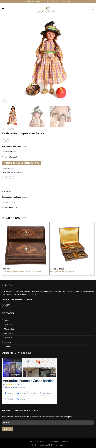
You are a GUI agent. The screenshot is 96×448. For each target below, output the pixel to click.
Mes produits (9, 329)
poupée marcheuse (17, 172)
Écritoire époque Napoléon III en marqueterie (22, 271)
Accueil (7, 320)
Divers (11, 129)
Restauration (9, 333)
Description (7, 191)
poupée (7, 172)
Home (4, 129)
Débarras (8, 342)
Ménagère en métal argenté (62, 271)
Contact (7, 347)
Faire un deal (9, 338)
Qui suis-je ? (8, 324)
